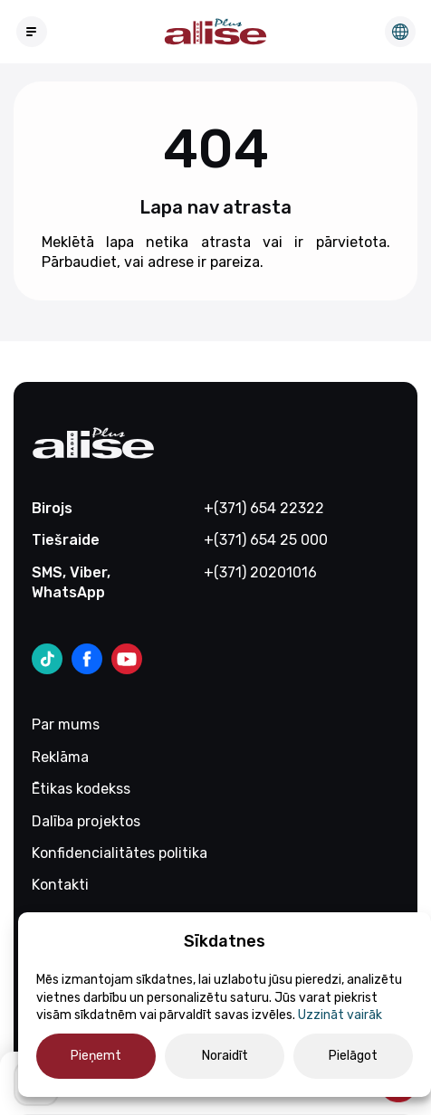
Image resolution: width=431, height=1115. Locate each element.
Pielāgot (353, 1055)
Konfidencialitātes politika (119, 853)
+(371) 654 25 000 (266, 539)
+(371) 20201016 (260, 572)
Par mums (66, 724)
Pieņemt (96, 1055)
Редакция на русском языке (400, 32)
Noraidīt (225, 1055)
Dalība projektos (86, 821)
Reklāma (60, 757)
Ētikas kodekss (81, 788)
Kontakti (60, 884)
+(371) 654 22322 (264, 508)
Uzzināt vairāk (340, 1015)
